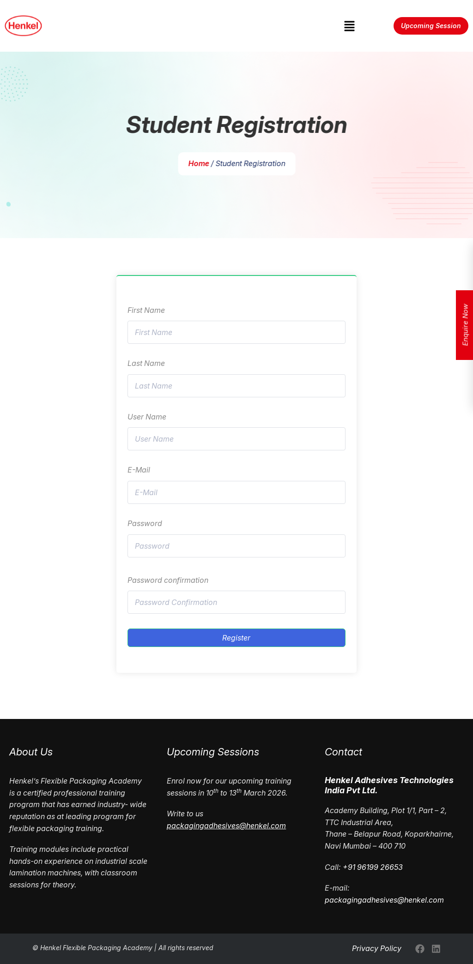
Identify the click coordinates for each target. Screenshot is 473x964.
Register (236, 637)
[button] (349, 25)
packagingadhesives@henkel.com (384, 899)
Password (144, 523)
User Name (146, 416)
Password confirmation (167, 580)
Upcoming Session (431, 26)
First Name (146, 310)
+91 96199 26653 (373, 867)
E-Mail (138, 469)
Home (200, 163)
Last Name (146, 363)
